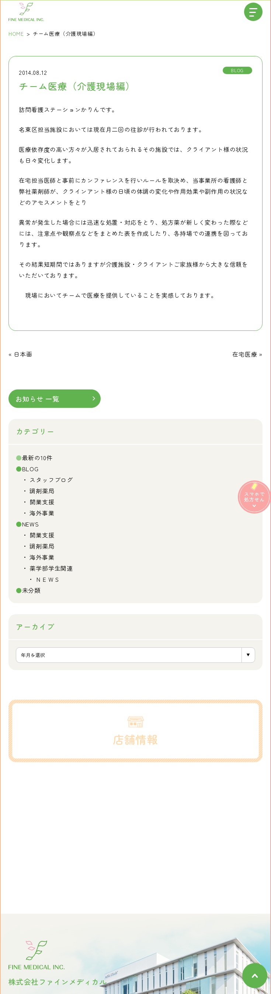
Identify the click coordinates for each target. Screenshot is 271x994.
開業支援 (41, 501)
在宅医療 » (247, 354)
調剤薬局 (41, 490)
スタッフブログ (51, 479)
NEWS (30, 523)
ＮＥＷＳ (47, 579)
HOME (16, 33)
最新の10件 (37, 457)
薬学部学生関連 (51, 568)
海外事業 (41, 512)
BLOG (30, 468)
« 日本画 (20, 354)
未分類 (31, 590)
